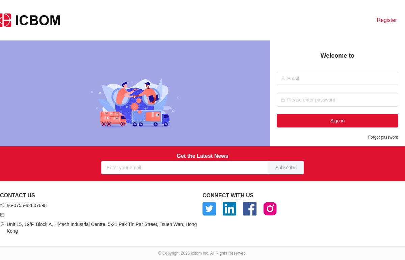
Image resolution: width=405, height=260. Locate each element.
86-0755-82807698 (27, 205)
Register (387, 20)
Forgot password (383, 137)
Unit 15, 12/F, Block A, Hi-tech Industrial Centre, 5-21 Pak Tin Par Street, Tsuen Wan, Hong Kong (102, 228)
